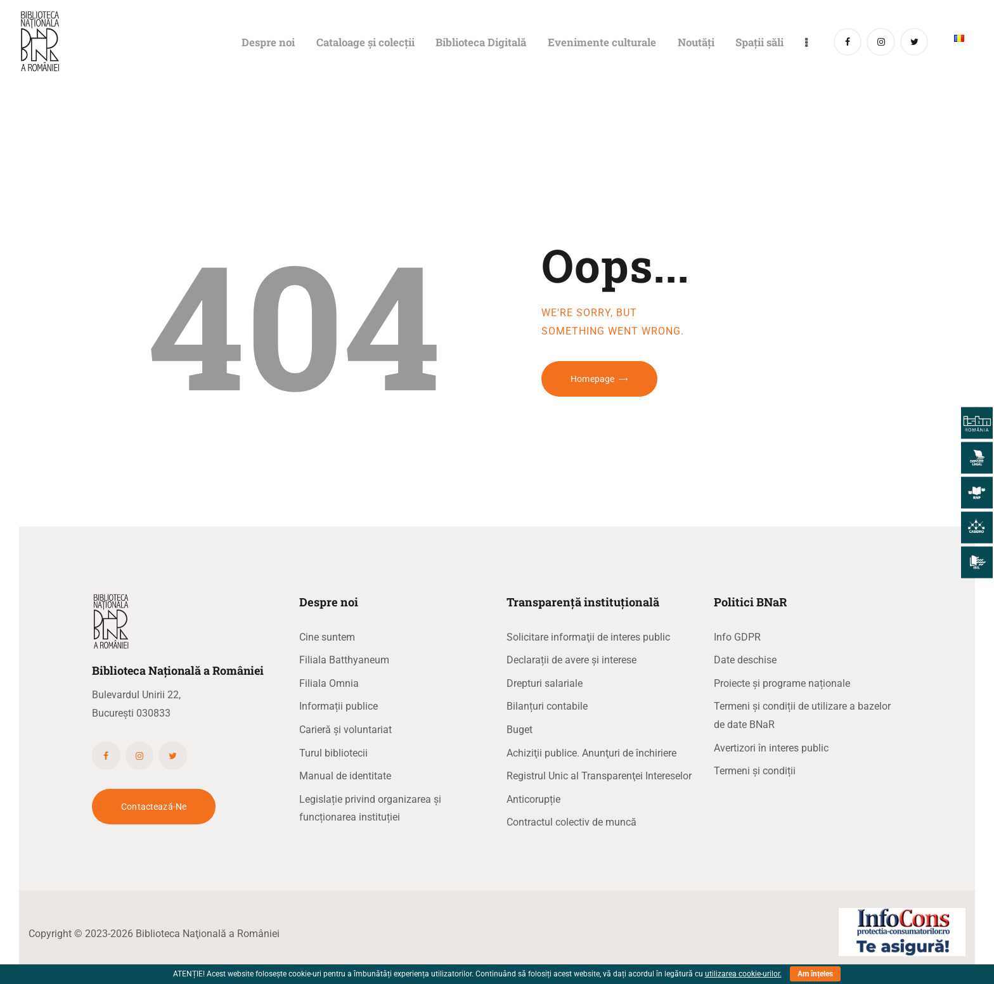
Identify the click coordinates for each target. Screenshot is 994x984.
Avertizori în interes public (771, 748)
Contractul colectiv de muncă (571, 822)
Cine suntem (327, 637)
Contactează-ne (153, 807)
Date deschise (745, 660)
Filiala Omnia (329, 683)
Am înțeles (815, 973)
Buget (519, 730)
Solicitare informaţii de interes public (588, 637)
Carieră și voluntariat (345, 730)
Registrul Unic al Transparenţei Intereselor (599, 776)
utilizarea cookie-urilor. (743, 973)
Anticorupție (533, 799)
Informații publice (338, 706)
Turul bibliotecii (333, 753)
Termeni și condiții (755, 771)
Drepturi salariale (545, 683)
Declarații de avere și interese (571, 660)
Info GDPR (737, 637)
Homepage (592, 379)
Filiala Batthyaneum (344, 660)
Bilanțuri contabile (547, 706)
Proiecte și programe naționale (782, 683)
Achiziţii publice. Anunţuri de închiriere (591, 753)
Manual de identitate (345, 776)
